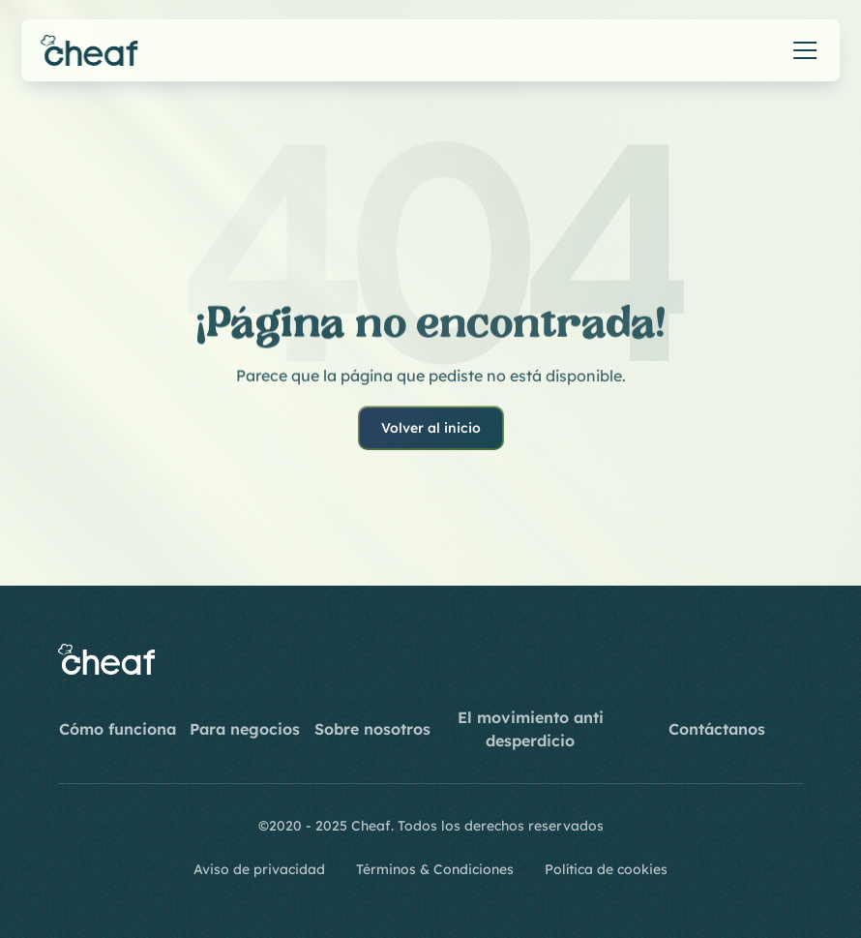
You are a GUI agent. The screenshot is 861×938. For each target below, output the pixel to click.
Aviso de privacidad (259, 869)
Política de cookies (606, 869)
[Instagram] (648, 659)
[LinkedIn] (741, 659)
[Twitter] (787, 659)
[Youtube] (694, 659)
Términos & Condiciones (435, 869)
